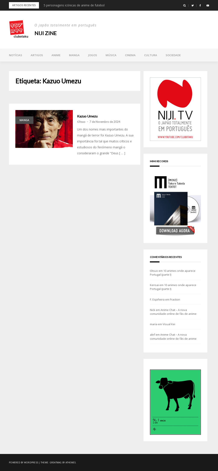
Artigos (37, 55)
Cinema (130, 55)
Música (111, 55)
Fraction (175, 299)
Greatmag (56, 462)
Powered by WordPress (23, 462)
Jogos (92, 55)
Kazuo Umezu (87, 116)
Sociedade (173, 55)
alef (152, 334)
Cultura (150, 55)
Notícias (15, 55)
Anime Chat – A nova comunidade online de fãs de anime (173, 312)
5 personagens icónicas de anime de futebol (74, 5)
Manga (74, 55)
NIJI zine (45, 33)
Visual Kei (169, 324)
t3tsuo (81, 121)
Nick (152, 310)
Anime (56, 55)
